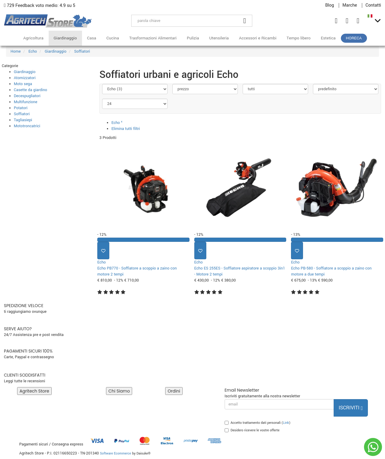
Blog (329, 5)
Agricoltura (33, 38)
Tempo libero (298, 38)
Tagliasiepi (23, 120)
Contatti (373, 5)
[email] (279, 404)
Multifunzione (25, 102)
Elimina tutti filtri (125, 128)
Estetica (328, 38)
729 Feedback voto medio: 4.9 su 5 (39, 5)
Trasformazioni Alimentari (153, 38)
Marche (349, 5)
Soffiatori (22, 114)
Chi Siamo (119, 391)
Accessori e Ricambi (258, 38)
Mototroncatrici (27, 126)
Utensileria (219, 38)
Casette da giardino (30, 90)
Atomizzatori (24, 78)
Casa (91, 38)
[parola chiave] (184, 21)
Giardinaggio (65, 38)
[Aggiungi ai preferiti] (103, 250)
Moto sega (23, 84)
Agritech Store (34, 391)
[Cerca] (244, 21)
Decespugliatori (27, 96)
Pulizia (193, 38)
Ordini (174, 391)
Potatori (20, 108)
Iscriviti (351, 407)
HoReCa (354, 38)
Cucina (112, 38)
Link (286, 422)
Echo (117, 122)
